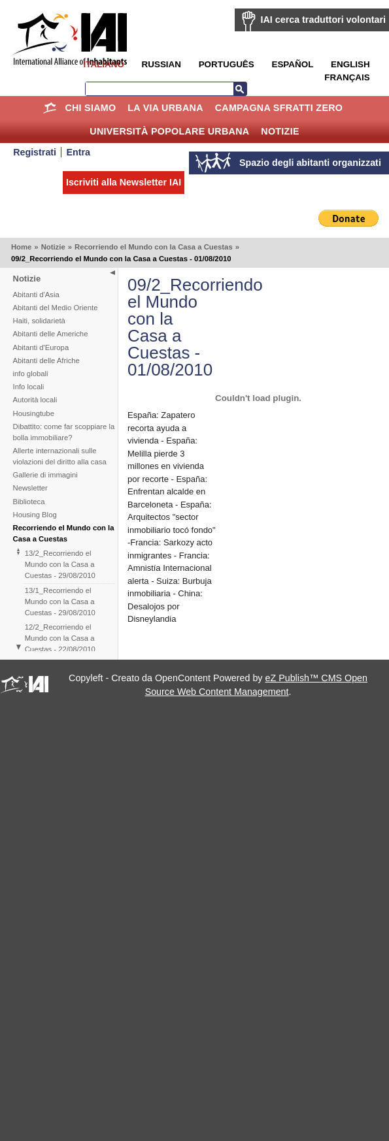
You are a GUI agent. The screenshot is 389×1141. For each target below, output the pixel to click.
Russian (161, 64)
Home (50, 108)
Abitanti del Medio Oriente (55, 308)
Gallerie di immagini (45, 475)
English (350, 64)
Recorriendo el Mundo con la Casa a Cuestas (154, 247)
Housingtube (33, 413)
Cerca (239, 88)
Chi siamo (90, 108)
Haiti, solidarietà (39, 321)
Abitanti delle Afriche (46, 360)
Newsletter (30, 488)
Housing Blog (35, 515)
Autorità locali (35, 400)
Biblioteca (29, 502)
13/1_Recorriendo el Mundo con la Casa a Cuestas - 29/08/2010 (60, 602)
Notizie (280, 131)
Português (226, 64)
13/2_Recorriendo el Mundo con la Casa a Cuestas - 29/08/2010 (60, 564)
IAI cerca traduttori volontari (323, 19)
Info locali (28, 387)
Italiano (103, 64)
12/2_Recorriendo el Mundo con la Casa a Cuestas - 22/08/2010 (60, 638)
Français (346, 77)
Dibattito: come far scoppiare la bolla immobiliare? (64, 432)
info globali (30, 374)
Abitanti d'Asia (36, 294)
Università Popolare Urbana (169, 131)
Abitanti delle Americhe (50, 334)
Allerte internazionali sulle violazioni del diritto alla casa (60, 456)
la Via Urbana (165, 108)
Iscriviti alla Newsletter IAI (123, 182)
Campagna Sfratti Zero (279, 108)
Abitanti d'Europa (41, 347)
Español (292, 64)
